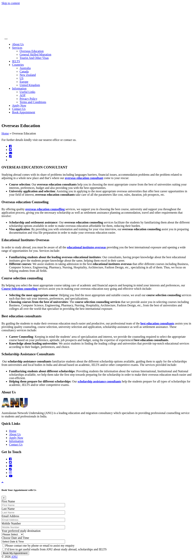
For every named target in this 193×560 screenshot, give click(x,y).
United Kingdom (30, 85)
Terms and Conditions (33, 102)
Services (17, 47)
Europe (24, 81)
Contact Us (19, 108)
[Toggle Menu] (6, 38)
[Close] (4, 498)
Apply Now (19, 105)
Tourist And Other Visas (34, 57)
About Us (18, 44)
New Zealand (28, 74)
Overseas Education (32, 51)
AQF (23, 95)
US (21, 78)
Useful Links (27, 91)
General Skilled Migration (35, 54)
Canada (24, 71)
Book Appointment (23, 112)
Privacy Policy (28, 98)
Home (5, 133)
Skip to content (11, 3)
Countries (18, 64)
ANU (14, 556)
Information (19, 88)
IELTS (16, 61)
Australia (25, 68)
